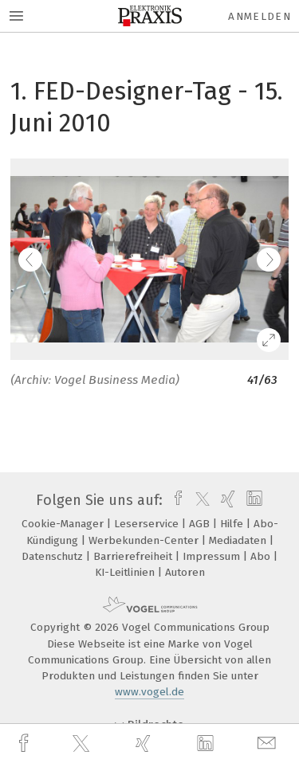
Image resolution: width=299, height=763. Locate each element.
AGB (201, 523)
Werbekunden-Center (145, 540)
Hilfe (233, 523)
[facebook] (25, 743)
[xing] (145, 743)
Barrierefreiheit (134, 556)
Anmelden (259, 16)
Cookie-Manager (64, 523)
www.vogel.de (149, 691)
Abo (261, 556)
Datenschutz (54, 556)
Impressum (213, 556)
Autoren (185, 572)
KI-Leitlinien (126, 572)
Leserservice (148, 523)
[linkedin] (207, 744)
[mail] (269, 743)
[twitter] (83, 744)
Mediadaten (239, 540)
